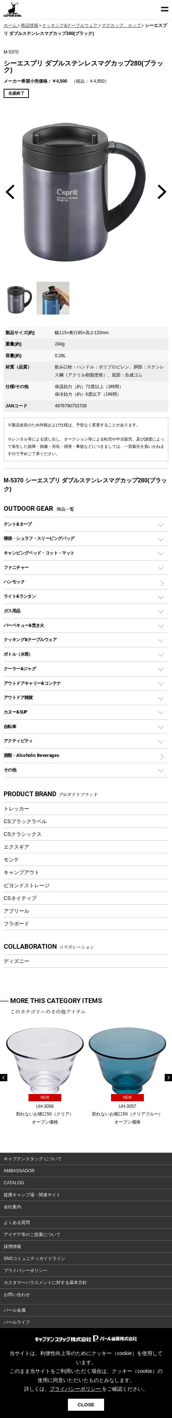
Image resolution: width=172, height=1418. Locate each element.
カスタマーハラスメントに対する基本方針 (45, 1282)
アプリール (16, 911)
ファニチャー (16, 567)
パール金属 (15, 1310)
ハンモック (14, 581)
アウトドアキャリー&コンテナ (32, 683)
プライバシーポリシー (25, 1270)
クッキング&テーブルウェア (30, 639)
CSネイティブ (20, 898)
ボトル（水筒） (18, 654)
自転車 (10, 726)
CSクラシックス (23, 834)
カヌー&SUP (15, 712)
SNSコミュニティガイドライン (34, 1258)
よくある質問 (17, 1222)
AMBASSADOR (19, 1170)
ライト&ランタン (20, 596)
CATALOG (14, 1182)
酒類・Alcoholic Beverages (31, 755)
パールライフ (17, 1322)
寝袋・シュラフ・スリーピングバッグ (39, 538)
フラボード (16, 924)
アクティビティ (18, 740)
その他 (10, 770)
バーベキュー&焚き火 (24, 625)
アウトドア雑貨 (18, 697)
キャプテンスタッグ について (33, 1158)
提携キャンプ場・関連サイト (32, 1194)
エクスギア (16, 847)
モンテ (11, 859)
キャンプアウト (21, 872)
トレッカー (16, 808)
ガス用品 (12, 610)
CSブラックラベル (25, 821)
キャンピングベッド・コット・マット (39, 553)
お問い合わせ (17, 1294)
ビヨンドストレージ (27, 885)
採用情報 (12, 1246)
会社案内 (12, 1206)
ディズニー (16, 961)
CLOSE (86, 1404)
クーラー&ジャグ (20, 668)
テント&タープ (18, 524)
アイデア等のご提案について (32, 1234)
